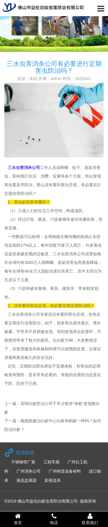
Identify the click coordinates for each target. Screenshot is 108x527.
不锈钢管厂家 (23, 462)
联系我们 (90, 519)
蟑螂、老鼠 (56, 262)
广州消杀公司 (28, 471)
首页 (18, 519)
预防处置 (77, 349)
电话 (54, 519)
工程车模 (51, 462)
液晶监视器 (26, 480)
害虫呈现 (76, 314)
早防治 (26, 184)
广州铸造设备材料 (65, 471)
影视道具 (53, 480)
